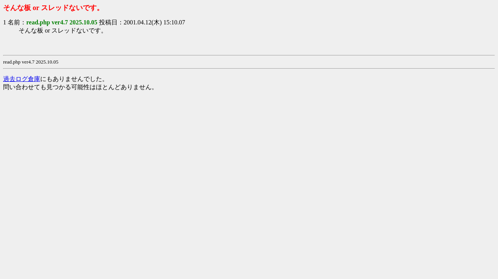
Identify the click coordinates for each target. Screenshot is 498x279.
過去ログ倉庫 (21, 79)
